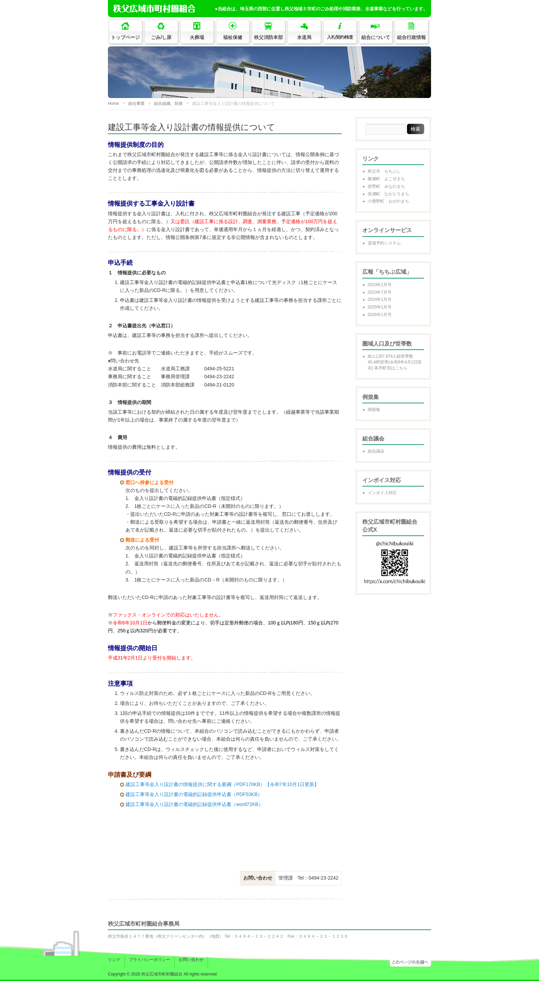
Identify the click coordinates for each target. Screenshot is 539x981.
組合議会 (376, 451)
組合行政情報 (411, 37)
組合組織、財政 (168, 103)
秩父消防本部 (268, 37)
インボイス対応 (382, 492)
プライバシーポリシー (149, 959)
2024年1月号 (380, 299)
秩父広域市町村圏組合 (162, 974)
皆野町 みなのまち (386, 186)
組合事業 (136, 103)
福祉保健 (232, 37)
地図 (215, 936)
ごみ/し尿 (161, 37)
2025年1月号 (380, 307)
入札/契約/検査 (340, 37)
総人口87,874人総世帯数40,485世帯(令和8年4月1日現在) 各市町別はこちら (395, 362)
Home (113, 103)
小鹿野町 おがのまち (388, 201)
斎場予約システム (384, 243)
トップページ (125, 37)
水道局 (304, 37)
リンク (114, 959)
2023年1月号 (380, 284)
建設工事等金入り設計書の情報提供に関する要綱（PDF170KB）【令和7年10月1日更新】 (222, 784)
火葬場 (197, 37)
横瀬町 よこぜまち (386, 178)
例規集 (374, 409)
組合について (375, 37)
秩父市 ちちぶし (384, 171)
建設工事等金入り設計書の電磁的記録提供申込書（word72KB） (194, 804)
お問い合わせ (191, 959)
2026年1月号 (380, 314)
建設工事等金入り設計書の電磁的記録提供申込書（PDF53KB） (193, 794)
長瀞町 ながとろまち (388, 194)
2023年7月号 (380, 292)
